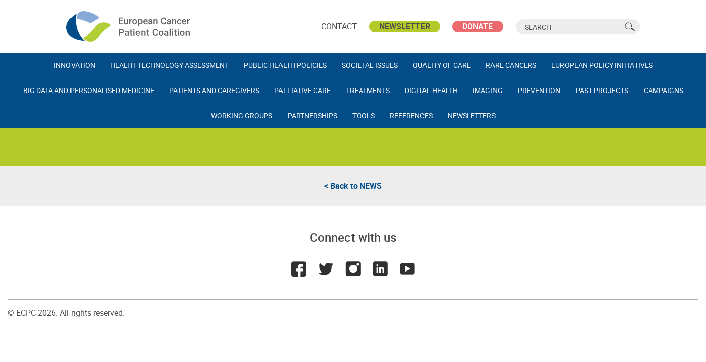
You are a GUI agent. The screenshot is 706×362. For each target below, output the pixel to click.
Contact (339, 26)
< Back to (353, 185)
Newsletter (404, 26)
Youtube (407, 269)
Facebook (298, 269)
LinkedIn (380, 269)
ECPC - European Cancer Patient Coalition (129, 26)
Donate (477, 26)
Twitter (325, 269)
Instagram (353, 269)
